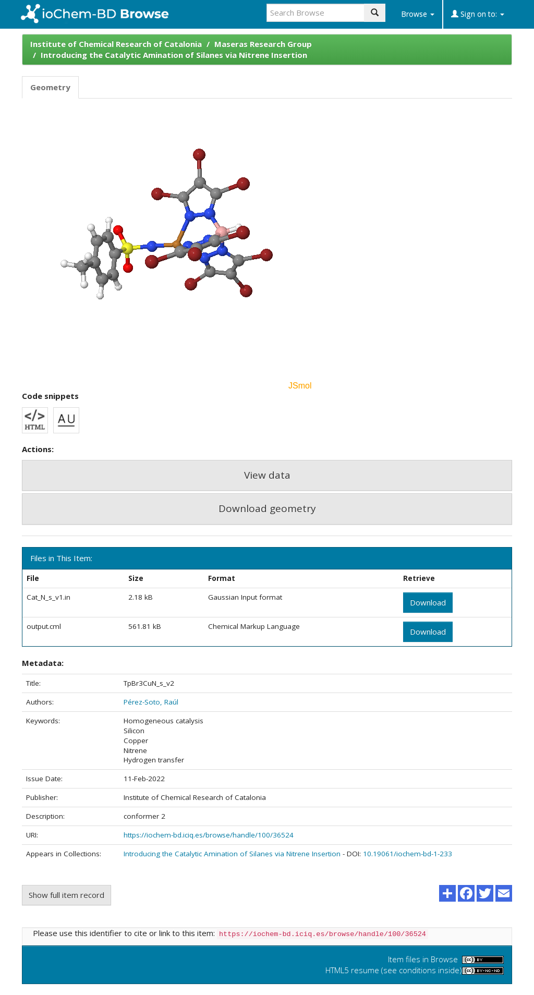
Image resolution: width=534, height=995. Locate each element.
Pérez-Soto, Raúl (151, 702)
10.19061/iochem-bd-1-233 (407, 853)
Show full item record (66, 895)
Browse (417, 14)
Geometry (50, 87)
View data (267, 475)
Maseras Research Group (263, 44)
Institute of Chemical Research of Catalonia (116, 44)
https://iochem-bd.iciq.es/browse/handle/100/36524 (209, 835)
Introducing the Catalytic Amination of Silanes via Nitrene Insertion (174, 55)
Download (428, 602)
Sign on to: (477, 14)
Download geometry (267, 508)
